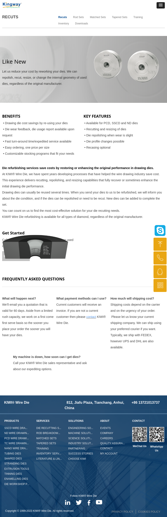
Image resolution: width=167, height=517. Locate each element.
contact (91, 317)
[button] (161, 5)
